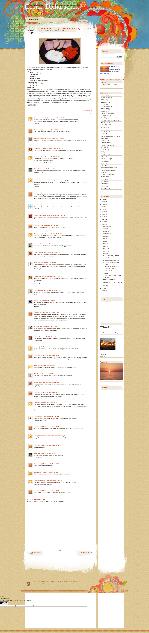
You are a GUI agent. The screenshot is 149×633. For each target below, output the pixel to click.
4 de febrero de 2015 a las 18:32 (50, 490)
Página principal (33, 19)
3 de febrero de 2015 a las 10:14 (48, 402)
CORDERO (104, 111)
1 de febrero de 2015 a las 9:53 (47, 300)
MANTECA (104, 138)
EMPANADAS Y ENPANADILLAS (110, 120)
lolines (35, 365)
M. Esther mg (37, 205)
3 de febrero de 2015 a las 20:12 (56, 435)
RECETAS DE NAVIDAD (108, 168)
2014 (103, 286)
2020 (103, 211)
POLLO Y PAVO (105, 159)
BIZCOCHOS (104, 102)
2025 (103, 199)
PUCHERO (104, 165)
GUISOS (103, 129)
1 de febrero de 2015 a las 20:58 (50, 355)
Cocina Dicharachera (53, 6)
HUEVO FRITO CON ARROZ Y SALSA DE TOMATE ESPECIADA (111, 268)
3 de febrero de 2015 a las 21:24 (50, 472)
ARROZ (103, 100)
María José (37, 262)
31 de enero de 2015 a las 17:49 (57, 215)
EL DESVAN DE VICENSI (41, 215)
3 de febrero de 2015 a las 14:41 (51, 416)
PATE (102, 152)
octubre (105, 231)
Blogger (117, 333)
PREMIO (105, 273)
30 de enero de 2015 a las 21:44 (56, 118)
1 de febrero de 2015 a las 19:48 (47, 336)
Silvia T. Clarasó (38, 382)
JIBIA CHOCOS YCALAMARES (109, 136)
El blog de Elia (38, 326)
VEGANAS (104, 186)
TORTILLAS (104, 184)
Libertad (36, 336)
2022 (103, 206)
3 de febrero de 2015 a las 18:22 (50, 426)
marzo (105, 248)
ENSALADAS (104, 122)
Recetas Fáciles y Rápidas (40, 435)
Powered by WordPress (28, 584)
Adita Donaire (37, 374)
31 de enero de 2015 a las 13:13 (50, 193)
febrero (105, 251)
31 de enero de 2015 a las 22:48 (54, 276)
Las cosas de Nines (39, 157)
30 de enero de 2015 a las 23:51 (56, 138)
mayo (105, 243)
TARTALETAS (105, 177)
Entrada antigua (36, 552)
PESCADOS (104, 154)
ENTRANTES (105, 125)
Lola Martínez (37, 179)
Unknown (36, 347)
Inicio (59, 551)
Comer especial (38, 416)
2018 (103, 216)
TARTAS (103, 179)
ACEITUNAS (104, 95)
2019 (103, 214)
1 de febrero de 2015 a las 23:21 (46, 365)
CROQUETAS (105, 115)
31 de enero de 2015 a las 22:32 (49, 262)
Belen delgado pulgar (39, 276)
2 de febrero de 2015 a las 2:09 (50, 374)
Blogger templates (64, 581)
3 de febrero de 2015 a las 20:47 (46, 453)
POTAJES (104, 163)
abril (104, 246)
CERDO (64, 30)
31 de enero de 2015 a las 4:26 (46, 169)
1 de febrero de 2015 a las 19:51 (48, 347)
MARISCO (104, 140)
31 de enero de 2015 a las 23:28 (52, 290)
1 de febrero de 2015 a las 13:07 (50, 312)
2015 (103, 224)
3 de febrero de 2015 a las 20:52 (50, 464)
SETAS (103, 172)
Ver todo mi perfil (104, 73)
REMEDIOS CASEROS (107, 170)
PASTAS (103, 147)
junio (104, 241)
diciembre (106, 226)
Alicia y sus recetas (39, 234)
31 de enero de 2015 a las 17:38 (50, 205)
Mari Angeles (37, 472)
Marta (35, 453)
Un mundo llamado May (40, 244)
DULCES (103, 118)
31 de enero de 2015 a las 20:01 (53, 234)
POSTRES (104, 161)
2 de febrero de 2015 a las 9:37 (51, 382)
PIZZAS (103, 156)
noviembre (106, 229)
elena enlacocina (38, 290)
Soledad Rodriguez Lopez (40, 138)
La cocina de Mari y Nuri (40, 118)
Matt (58, 581)
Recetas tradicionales (39, 480)
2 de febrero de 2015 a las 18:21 (50, 392)
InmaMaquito (37, 130)
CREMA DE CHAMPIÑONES (111, 260)
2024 (103, 202)
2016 (103, 221)
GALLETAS (104, 127)
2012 (103, 291)
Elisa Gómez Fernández (40, 148)
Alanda (36, 300)
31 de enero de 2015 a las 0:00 (55, 148)
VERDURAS (104, 188)
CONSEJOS (104, 109)
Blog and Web (74, 581)
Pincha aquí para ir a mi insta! (109, 84)
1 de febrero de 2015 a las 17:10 (51, 326)
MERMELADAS (105, 143)
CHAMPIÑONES (105, 106)
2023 (103, 204)
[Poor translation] (5, 603)
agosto (105, 236)
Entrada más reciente (86, 552)
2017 (103, 219)
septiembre (106, 234)
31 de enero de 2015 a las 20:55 (51, 252)
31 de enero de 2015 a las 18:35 (50, 225)
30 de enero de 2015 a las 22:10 (50, 130)
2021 (103, 209)
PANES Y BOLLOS (106, 145)
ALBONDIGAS (105, 97)
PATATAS (103, 149)
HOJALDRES (104, 131)
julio (104, 238)
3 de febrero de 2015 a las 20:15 (50, 445)
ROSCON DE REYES (109, 280)
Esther (35, 169)
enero (105, 253)
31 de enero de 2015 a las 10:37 (50, 179)
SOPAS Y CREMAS (106, 174)
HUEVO (103, 134)
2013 (103, 288)
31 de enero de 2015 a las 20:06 (55, 244)
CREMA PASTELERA (107, 113)
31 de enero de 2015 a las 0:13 (52, 157)
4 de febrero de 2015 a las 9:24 (54, 480)
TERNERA (104, 181)
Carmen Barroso (38, 252)
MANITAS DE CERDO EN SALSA (112, 282)
